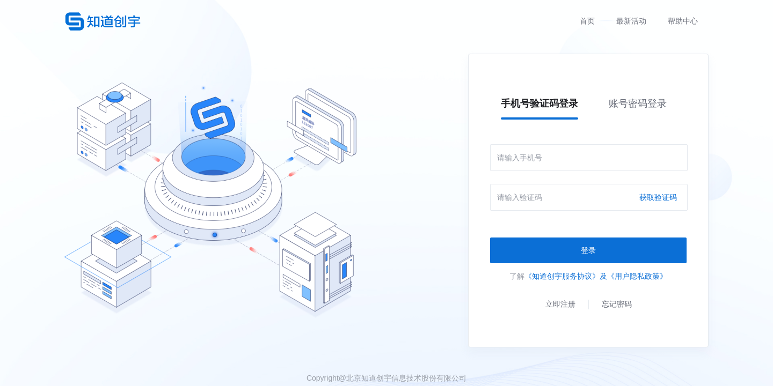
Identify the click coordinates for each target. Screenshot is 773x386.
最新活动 (631, 21)
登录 (588, 250)
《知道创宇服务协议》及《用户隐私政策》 (595, 276)
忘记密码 (617, 304)
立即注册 (560, 304)
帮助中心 (683, 21)
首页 (587, 21)
